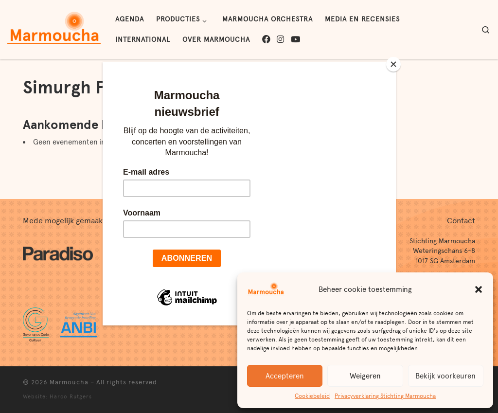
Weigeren (365, 376)
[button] (478, 289)
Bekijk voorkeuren (445, 376)
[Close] (393, 64)
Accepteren (285, 376)
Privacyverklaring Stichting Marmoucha (385, 396)
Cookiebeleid (312, 396)
